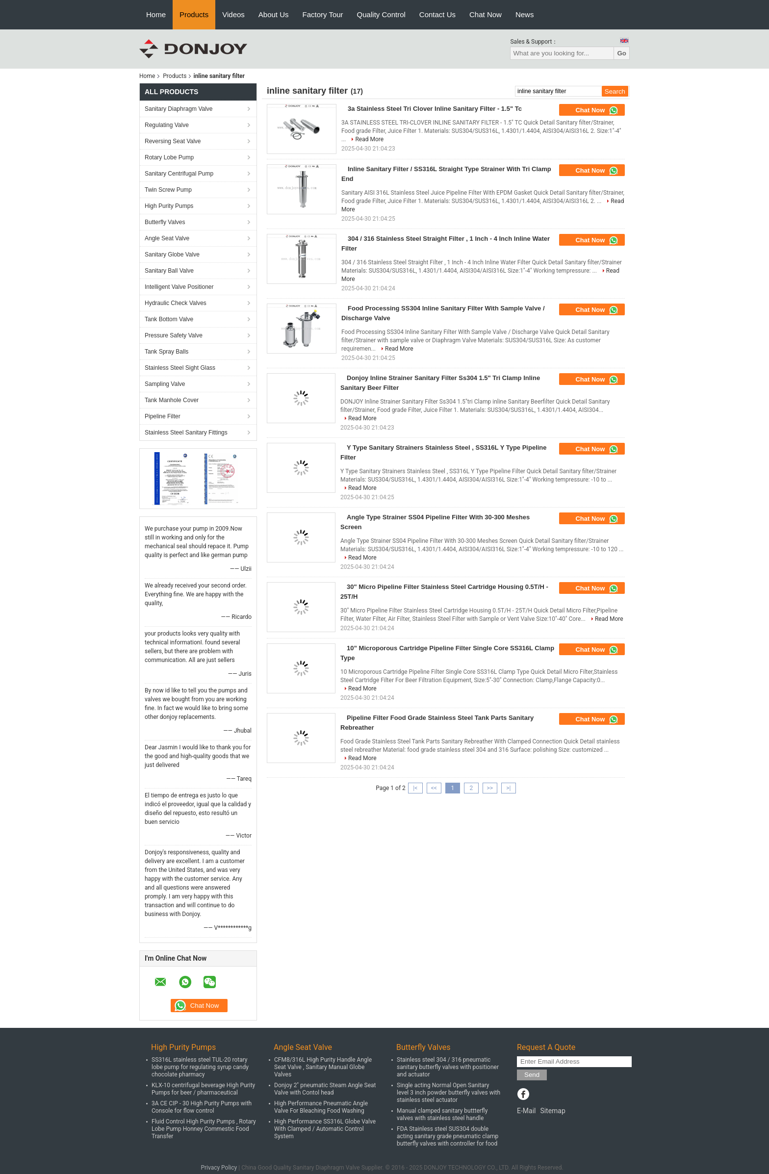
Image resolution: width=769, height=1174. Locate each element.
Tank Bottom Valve (169, 319)
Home (156, 14)
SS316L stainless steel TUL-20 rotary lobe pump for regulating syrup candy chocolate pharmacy (200, 1067)
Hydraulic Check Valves (175, 303)
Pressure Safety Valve (174, 335)
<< (434, 788)
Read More (369, 139)
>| (508, 788)
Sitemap (552, 1111)
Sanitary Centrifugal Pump (179, 173)
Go (621, 53)
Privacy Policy (219, 1167)
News (524, 14)
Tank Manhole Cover (172, 400)
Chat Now (485, 14)
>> (490, 788)
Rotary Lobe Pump (169, 157)
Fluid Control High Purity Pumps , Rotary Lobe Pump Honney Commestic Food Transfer (204, 1129)
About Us (273, 14)
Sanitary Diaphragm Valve (179, 108)
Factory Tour (323, 14)
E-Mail (526, 1111)
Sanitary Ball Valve (169, 270)
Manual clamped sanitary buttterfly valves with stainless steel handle (442, 1114)
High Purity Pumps (169, 206)
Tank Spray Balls (166, 351)
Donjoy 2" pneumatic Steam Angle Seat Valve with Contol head (325, 1089)
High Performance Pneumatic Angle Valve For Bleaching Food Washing (321, 1107)
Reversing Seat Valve (173, 141)
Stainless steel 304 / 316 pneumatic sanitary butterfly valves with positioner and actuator (448, 1067)
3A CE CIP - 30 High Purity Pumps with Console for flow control (202, 1107)
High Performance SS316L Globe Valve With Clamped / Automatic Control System (325, 1129)
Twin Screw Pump (168, 189)
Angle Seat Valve (167, 238)
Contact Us (437, 14)
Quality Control (381, 14)
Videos (233, 14)
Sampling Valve (165, 384)
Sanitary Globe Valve (172, 254)
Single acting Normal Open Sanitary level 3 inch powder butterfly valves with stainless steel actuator (448, 1092)
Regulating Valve (167, 125)
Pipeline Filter (162, 416)
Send (531, 1074)
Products (193, 14)
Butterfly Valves (165, 222)
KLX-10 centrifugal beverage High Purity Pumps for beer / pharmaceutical (203, 1089)
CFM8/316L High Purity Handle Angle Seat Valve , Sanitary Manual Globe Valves (323, 1067)
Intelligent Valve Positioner (179, 286)
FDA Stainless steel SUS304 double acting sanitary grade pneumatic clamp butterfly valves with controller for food (447, 1136)
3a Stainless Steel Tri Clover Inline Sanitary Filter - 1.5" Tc (435, 108)
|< (415, 788)
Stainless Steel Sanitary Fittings (186, 432)
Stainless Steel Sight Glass (180, 367)
